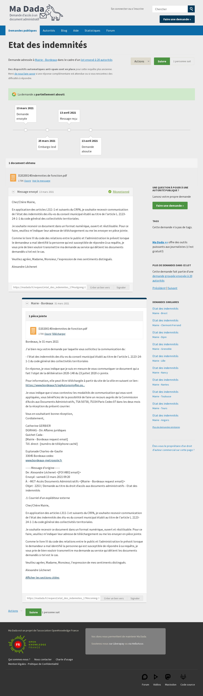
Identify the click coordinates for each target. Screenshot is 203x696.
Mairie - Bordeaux (46, 60)
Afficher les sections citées (42, 577)
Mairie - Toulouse (161, 396)
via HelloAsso (135, 643)
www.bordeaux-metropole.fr (44, 460)
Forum (110, 30)
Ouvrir (27, 180)
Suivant (172, 288)
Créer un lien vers (100, 287)
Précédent (159, 288)
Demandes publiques (22, 30)
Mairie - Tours (159, 408)
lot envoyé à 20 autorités (96, 60)
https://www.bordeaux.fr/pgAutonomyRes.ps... (55, 385)
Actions (139, 61)
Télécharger (59, 334)
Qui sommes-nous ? (19, 659)
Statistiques (92, 30)
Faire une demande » (177, 19)
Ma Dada (36, 12)
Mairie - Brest (159, 313)
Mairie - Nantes (160, 384)
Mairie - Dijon (159, 337)
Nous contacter (43, 659)
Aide (76, 30)
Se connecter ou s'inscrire (127, 9)
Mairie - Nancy (160, 372)
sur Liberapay (116, 643)
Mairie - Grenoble (162, 349)
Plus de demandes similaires (166, 427)
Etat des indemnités (165, 308)
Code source (187, 680)
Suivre (162, 61)
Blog (64, 30)
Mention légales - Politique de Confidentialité (33, 664)
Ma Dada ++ (160, 242)
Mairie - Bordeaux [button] (42, 303)
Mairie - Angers (160, 420)
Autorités (49, 30)
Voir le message (41, 180)
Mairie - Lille (158, 360)
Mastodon (170, 680)
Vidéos (157, 680)
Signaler (121, 287)
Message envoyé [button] (27, 191)
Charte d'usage (64, 659)
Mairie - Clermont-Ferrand (166, 325)
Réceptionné (121, 191)
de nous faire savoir (24, 73)
